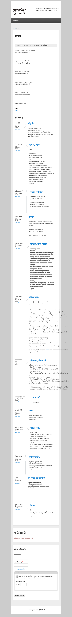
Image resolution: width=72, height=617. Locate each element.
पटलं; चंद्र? (35, 428)
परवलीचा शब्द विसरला (21, 569)
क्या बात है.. (34, 457)
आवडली (36, 397)
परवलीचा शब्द (18, 562)
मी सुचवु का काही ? (36, 478)
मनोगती (47, 350)
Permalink (17, 129)
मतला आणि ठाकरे (38, 244)
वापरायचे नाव (18, 555)
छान (31, 410)
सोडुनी (31, 123)
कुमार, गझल (34, 144)
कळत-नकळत (36, 192)
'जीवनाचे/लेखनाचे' (38, 360)
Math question (21, 581)
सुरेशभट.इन (42, 610)
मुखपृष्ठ (14, 28)
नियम (31, 217)
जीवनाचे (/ (34, 297)
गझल (16, 110)
